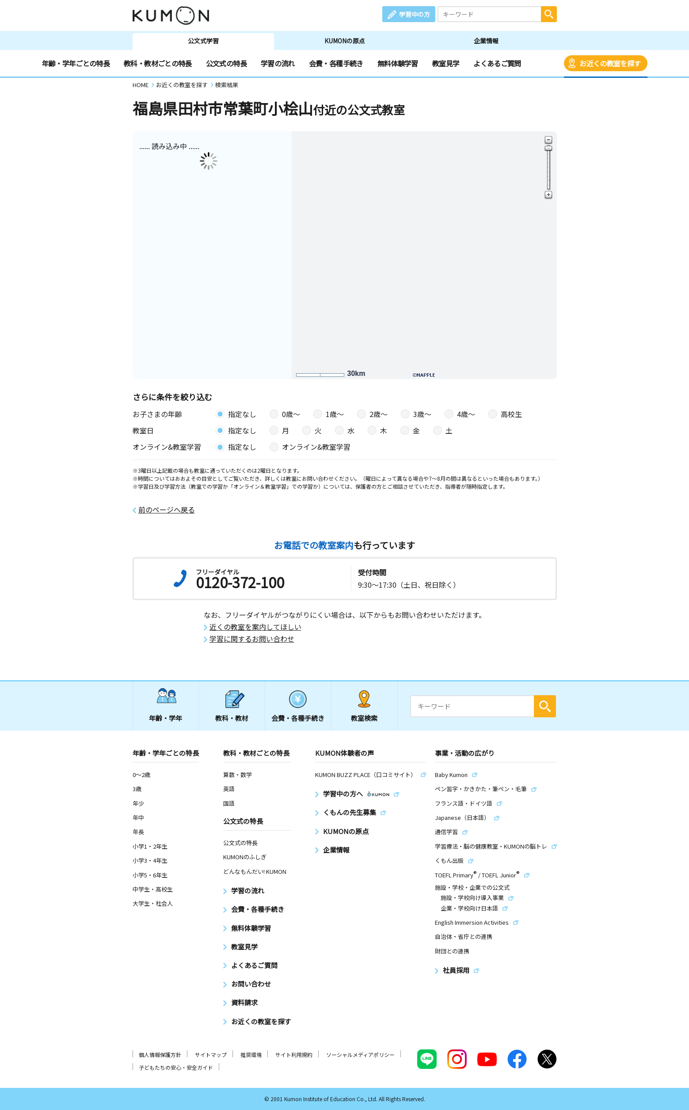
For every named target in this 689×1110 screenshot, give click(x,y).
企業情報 (486, 40)
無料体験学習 (397, 63)
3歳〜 (422, 414)
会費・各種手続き (336, 63)
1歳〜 (335, 414)
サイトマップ (211, 1054)
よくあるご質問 (497, 63)
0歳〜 (291, 414)
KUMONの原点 (344, 40)
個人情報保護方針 (160, 1054)
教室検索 (364, 718)
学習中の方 (414, 14)
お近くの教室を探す (609, 63)
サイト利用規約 (293, 1054)
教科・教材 (231, 718)
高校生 (511, 414)
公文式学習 (203, 40)
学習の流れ (278, 63)
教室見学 (445, 63)
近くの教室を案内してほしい (255, 627)
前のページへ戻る (166, 509)
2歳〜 (378, 414)
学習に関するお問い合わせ (251, 638)
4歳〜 (466, 414)
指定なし (242, 414)
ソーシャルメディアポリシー (360, 1054)
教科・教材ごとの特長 (158, 63)
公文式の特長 (226, 63)
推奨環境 (251, 1054)
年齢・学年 (165, 718)
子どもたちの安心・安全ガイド (176, 1067)
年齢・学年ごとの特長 (76, 63)
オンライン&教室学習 (316, 446)
